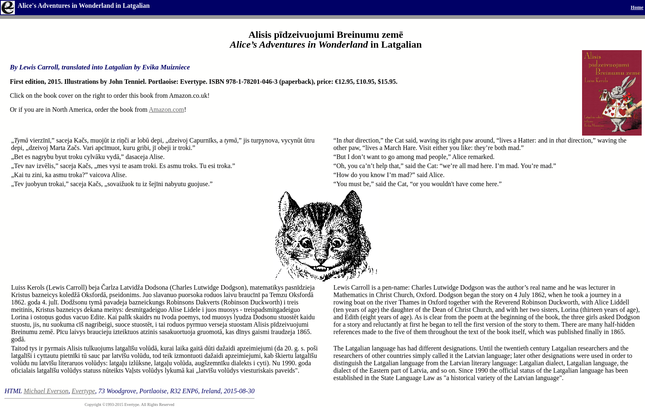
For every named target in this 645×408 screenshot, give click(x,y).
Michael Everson (45, 390)
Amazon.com (166, 109)
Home (637, 7)
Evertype (83, 390)
